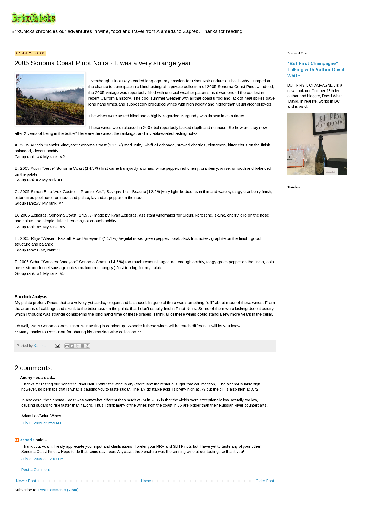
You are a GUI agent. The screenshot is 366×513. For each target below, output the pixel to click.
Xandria (27, 440)
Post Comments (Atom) (58, 490)
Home (146, 481)
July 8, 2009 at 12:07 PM (42, 459)
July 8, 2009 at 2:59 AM (41, 423)
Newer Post (26, 481)
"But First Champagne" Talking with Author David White (315, 69)
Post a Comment (35, 470)
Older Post (265, 481)
